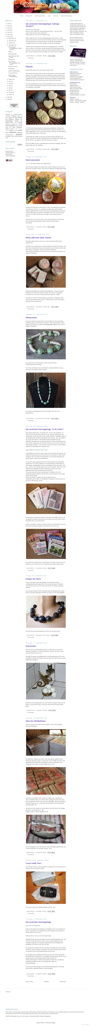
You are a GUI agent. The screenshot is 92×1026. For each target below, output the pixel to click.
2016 (8, 25)
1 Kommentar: (30, 58)
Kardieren (12, 125)
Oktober (11, 42)
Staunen (19, 132)
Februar (11, 92)
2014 (8, 30)
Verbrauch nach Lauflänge (76, 76)
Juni (10, 83)
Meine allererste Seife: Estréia (38, 238)
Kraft (21, 125)
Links (49, 15)
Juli (10, 81)
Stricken (45, 55)
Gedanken (8, 124)
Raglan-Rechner (74, 85)
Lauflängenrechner (74, 75)
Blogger (53, 1022)
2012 (8, 34)
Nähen (7, 129)
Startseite (46, 981)
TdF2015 (17, 136)
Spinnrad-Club (9, 151)
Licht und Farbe (10, 127)
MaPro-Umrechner (74, 88)
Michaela (36, 935)
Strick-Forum (9, 154)
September (11, 45)
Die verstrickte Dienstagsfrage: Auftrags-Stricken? (15, 48)
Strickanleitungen (9, 134)
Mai (10, 85)
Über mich (55, 15)
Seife (49, 149)
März (10, 90)
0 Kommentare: (30, 712)
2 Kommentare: (30, 229)
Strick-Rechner (73, 87)
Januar (10, 94)
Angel (27, 163)
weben (7, 137)
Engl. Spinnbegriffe (10, 155)
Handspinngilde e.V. (10, 152)
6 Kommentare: (30, 309)
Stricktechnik (29, 15)
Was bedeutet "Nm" (74, 90)
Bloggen (16, 114)
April (10, 88)
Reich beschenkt (33, 160)
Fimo (44, 418)
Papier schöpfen (18, 128)
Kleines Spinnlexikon (40, 15)
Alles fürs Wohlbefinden (36, 721)
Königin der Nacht (33, 579)
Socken (20, 130)
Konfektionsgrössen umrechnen (77, 94)
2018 (8, 23)
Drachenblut (31, 646)
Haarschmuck (14, 124)
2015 (8, 28)
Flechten (15, 122)
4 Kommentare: (30, 151)
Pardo (7, 130)
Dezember (11, 38)
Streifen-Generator (74, 93)
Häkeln (7, 125)
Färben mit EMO (13, 117)
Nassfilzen (12, 129)
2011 (8, 36)
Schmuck (48, 418)
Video (20, 136)
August (10, 79)
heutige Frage (44, 450)
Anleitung (8, 114)
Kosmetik (45, 149)
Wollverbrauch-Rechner (75, 73)
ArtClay (12, 114)
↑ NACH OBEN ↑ (85, 1024)
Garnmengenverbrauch (75, 78)
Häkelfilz (20, 124)
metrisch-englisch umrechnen (77, 79)
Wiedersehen (31, 318)
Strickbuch (82, 63)
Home (21, 15)
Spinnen (13, 132)
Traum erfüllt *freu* (34, 863)
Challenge (13, 116)
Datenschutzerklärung (66, 15)
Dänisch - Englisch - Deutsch (77, 102)
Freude (44, 226)
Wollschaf (31, 925)
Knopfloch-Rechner (74, 91)
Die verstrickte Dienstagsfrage (38, 922)
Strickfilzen (8, 136)
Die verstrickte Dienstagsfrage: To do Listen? (44, 429)
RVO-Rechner (73, 84)
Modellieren (19, 127)
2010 (8, 97)
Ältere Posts (63, 981)
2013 (8, 32)
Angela (36, 34)
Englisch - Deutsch (74, 99)
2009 (8, 99)
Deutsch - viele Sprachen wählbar (78, 100)
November (11, 40)
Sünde (12, 136)
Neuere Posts (29, 981)
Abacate (29, 67)
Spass (7, 132)
